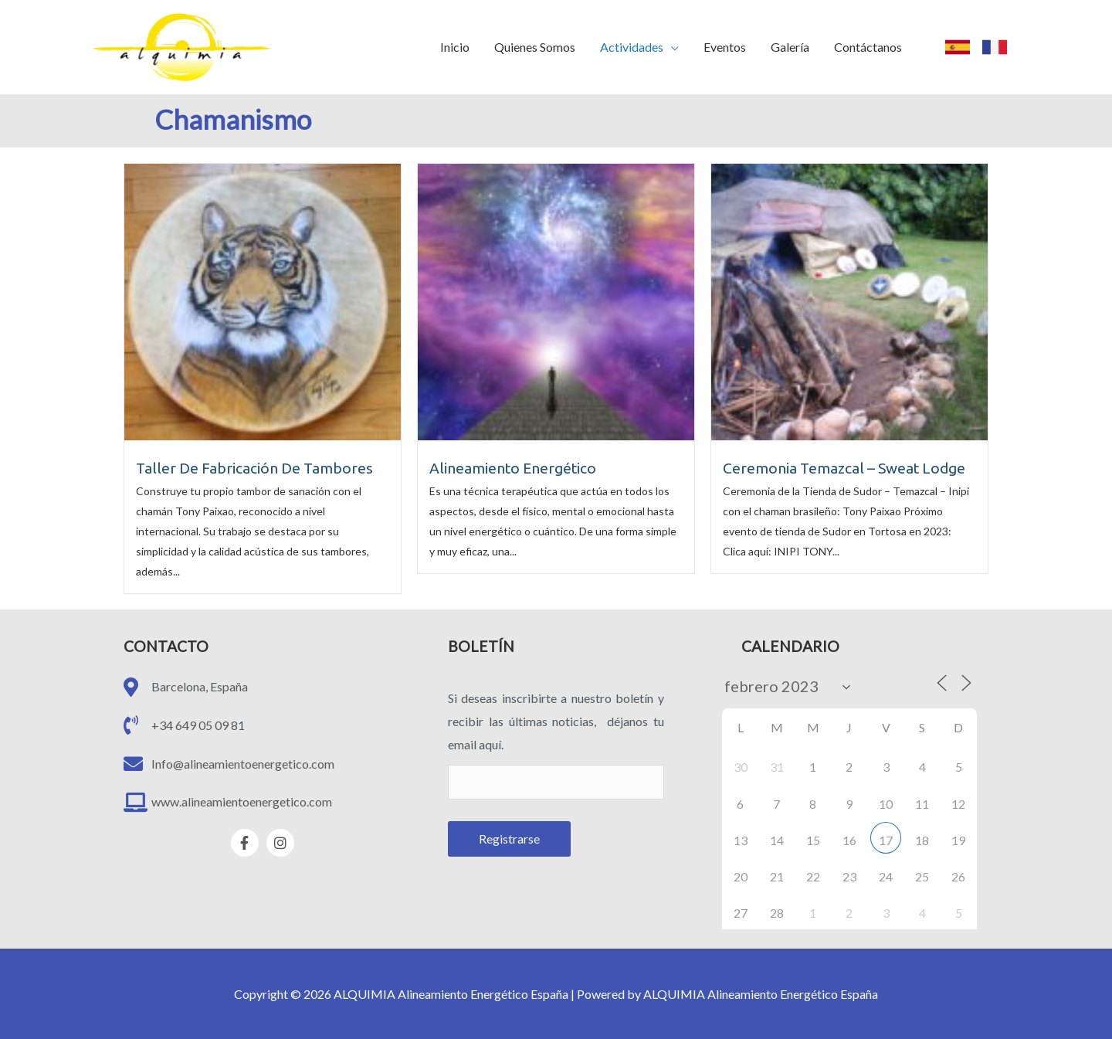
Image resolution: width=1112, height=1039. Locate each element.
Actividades (631, 46)
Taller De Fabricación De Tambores (254, 468)
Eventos (724, 46)
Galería (790, 46)
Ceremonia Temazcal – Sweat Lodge (844, 468)
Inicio (455, 46)
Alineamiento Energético (512, 468)
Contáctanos (868, 46)
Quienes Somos (534, 46)
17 (886, 840)
